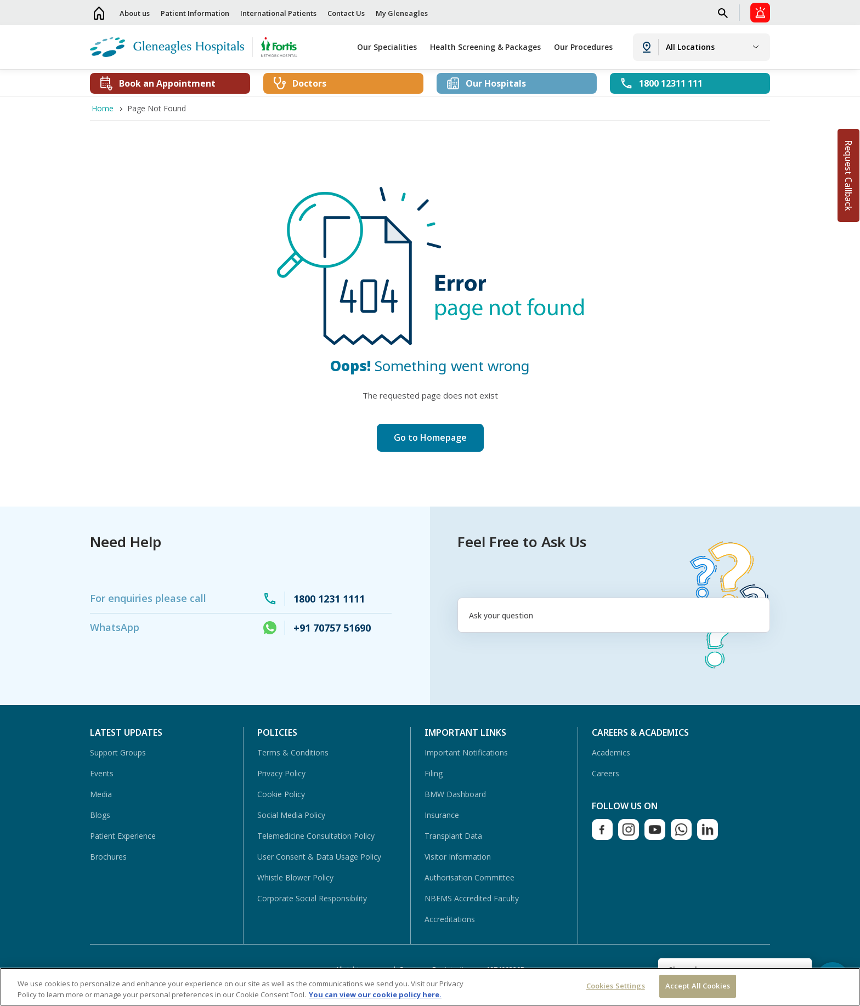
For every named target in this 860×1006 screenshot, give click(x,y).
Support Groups (118, 752)
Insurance (442, 815)
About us (135, 13)
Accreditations (450, 919)
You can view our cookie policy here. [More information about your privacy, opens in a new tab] (375, 994)
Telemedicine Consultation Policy (316, 836)
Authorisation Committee (469, 877)
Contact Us (346, 13)
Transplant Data (453, 836)
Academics (611, 752)
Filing (434, 773)
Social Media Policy (291, 815)
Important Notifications (466, 752)
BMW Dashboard (455, 794)
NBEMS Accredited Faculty (472, 898)
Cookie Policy (281, 794)
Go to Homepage (430, 437)
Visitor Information (458, 856)
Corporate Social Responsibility (312, 898)
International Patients (278, 13)
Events (102, 773)
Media (101, 794)
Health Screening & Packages (485, 47)
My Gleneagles (402, 13)
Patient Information (195, 13)
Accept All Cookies (697, 986)
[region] (430, 987)
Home (99, 12)
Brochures (108, 856)
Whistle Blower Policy (295, 877)
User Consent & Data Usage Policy (319, 856)
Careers (605, 773)
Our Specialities (387, 47)
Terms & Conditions (293, 752)
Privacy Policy (281, 773)
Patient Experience (123, 836)
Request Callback (848, 175)
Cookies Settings (615, 986)
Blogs (100, 815)
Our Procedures (583, 47)
